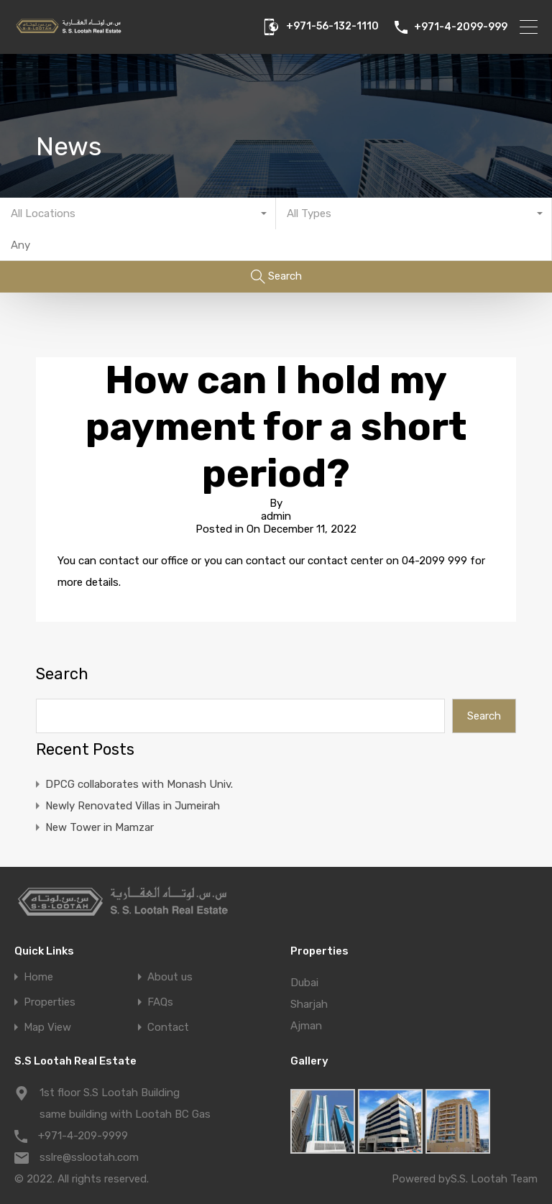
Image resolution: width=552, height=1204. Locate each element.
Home (38, 977)
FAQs (160, 1002)
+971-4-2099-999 (460, 27)
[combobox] (138, 213)
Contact (168, 1027)
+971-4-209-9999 (83, 1135)
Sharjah (309, 1004)
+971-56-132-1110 (332, 26)
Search (62, 674)
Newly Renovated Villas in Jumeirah (132, 805)
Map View (47, 1027)
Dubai (304, 982)
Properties (49, 1002)
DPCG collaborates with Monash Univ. (139, 784)
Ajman (306, 1025)
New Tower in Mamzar (99, 827)
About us (170, 977)
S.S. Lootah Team (494, 1178)
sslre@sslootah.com (89, 1157)
